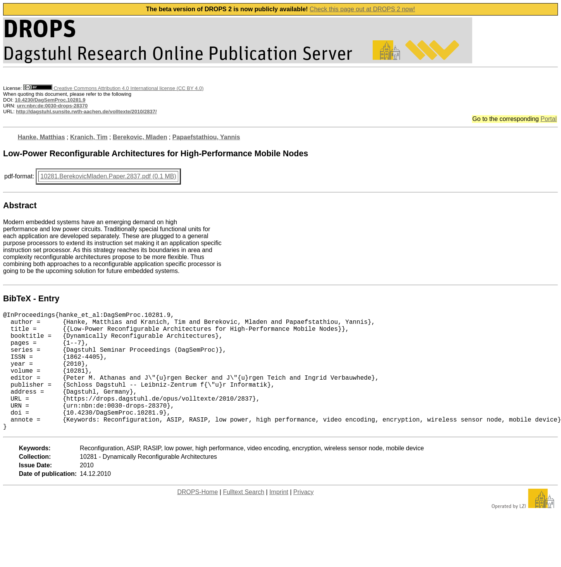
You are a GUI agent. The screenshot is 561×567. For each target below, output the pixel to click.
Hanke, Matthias (41, 137)
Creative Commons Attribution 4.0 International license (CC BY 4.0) (113, 88)
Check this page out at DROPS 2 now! (362, 9)
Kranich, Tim (89, 137)
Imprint (278, 518)
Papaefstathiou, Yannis (206, 137)
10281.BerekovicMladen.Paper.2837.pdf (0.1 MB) (108, 176)
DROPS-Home (197, 518)
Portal (548, 119)
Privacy (303, 518)
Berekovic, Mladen (140, 137)
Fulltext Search (243, 518)
